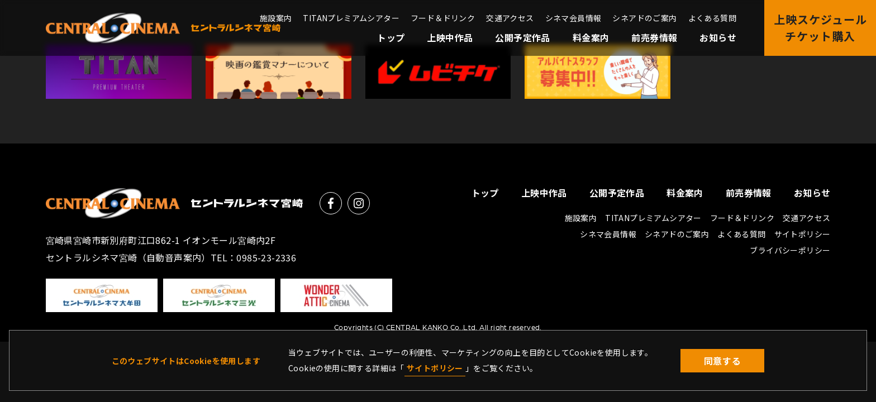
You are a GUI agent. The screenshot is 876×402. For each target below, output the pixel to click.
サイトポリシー (435, 368)
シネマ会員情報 (573, 18)
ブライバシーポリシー (790, 250)
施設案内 (276, 18)
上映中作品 (450, 37)
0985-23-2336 (266, 257)
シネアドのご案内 (644, 18)
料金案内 (591, 37)
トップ (390, 37)
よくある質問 (712, 18)
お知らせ (717, 37)
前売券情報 (654, 37)
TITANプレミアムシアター (351, 18)
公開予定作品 (522, 37)
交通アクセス (510, 18)
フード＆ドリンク (443, 18)
